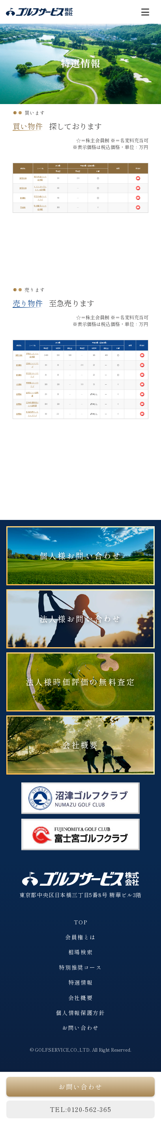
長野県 (19, 394)
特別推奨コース (80, 967)
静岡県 (23, 197)
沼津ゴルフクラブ (32, 365)
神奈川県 (22, 178)
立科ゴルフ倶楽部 (32, 394)
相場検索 (80, 952)
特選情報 (80, 982)
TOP (81, 922)
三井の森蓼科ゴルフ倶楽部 (32, 404)
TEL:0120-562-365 (81, 1109)
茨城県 (23, 207)
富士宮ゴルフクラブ (32, 375)
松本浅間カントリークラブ (32, 414)
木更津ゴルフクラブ (32, 384)
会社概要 (80, 745)
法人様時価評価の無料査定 (80, 681)
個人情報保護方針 (80, 1013)
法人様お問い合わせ (80, 618)
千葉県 (19, 384)
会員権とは (80, 937)
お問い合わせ (80, 1028)
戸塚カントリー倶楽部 (32, 355)
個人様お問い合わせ (80, 555)
